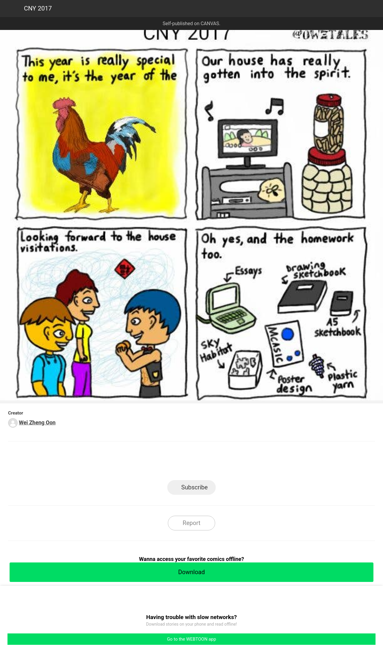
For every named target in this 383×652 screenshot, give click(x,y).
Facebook (164, 462)
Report (191, 523)
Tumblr (218, 462)
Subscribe (194, 487)
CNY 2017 (38, 8)
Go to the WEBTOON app (191, 639)
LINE (137, 462)
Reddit (245, 462)
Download (191, 572)
